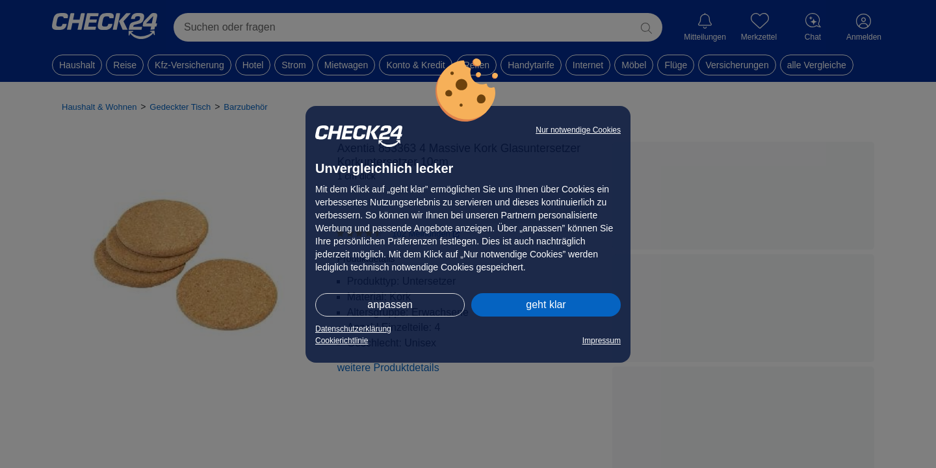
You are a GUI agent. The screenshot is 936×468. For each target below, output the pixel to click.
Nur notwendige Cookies (578, 130)
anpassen (389, 304)
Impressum (601, 340)
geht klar (546, 304)
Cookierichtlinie (341, 340)
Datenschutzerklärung (353, 328)
